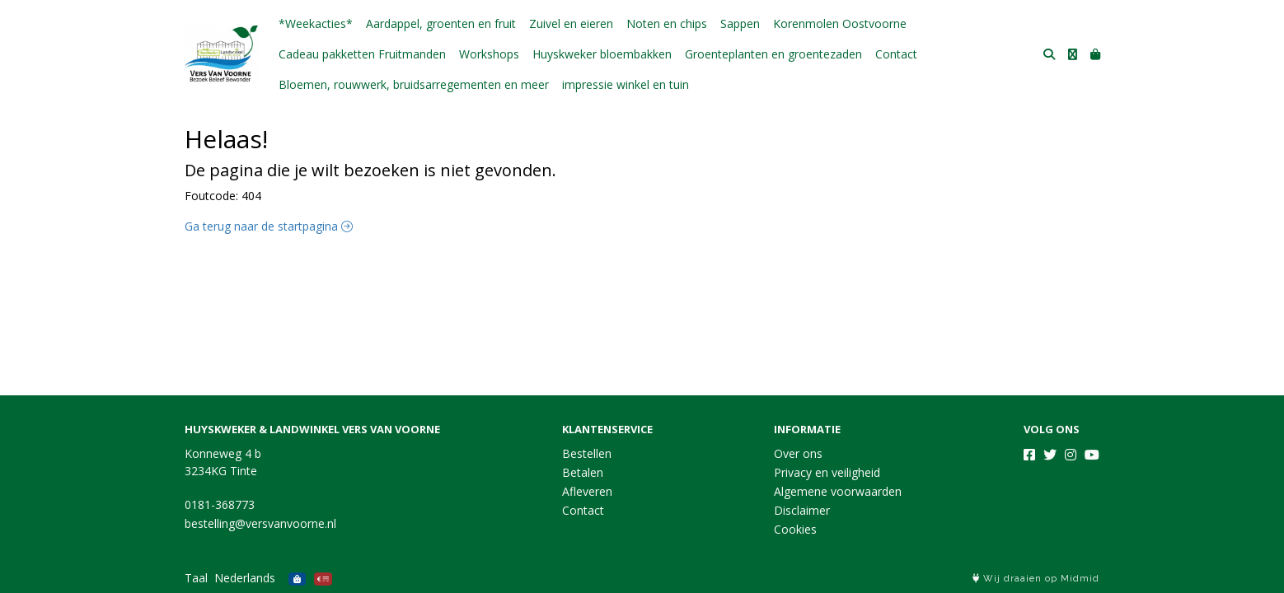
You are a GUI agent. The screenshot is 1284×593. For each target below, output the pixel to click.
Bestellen (587, 453)
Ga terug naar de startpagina (269, 226)
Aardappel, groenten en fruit (441, 23)
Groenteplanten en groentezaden (773, 54)
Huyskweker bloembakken (602, 54)
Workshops (489, 54)
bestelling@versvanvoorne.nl (260, 523)
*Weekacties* (316, 23)
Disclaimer (802, 510)
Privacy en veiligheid (827, 472)
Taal (196, 578)
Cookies (795, 529)
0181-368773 (220, 504)
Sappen (740, 23)
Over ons (798, 453)
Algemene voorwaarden (838, 491)
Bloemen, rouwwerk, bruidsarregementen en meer (414, 84)
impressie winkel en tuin (625, 84)
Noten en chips (666, 23)
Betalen (582, 472)
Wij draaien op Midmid (1035, 578)
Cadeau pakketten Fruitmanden (362, 54)
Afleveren (587, 491)
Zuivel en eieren (571, 23)
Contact (896, 54)
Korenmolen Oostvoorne (840, 23)
